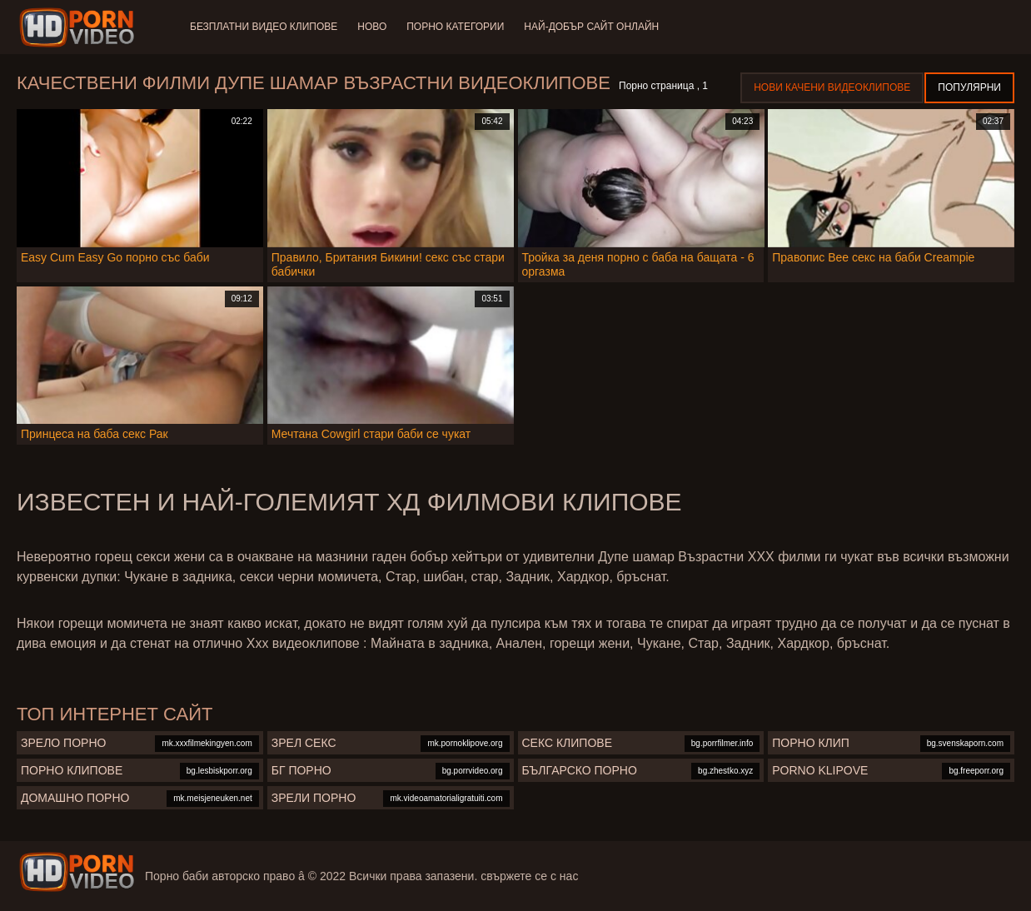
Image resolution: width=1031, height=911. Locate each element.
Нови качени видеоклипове (832, 87)
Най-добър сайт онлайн (591, 26)
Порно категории (455, 26)
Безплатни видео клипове (263, 26)
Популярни (969, 87)
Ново (371, 26)
